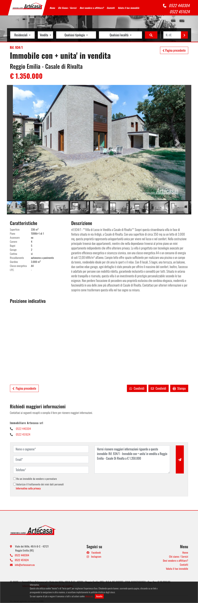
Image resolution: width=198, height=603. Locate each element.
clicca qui (89, 596)
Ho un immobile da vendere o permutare (35, 479)
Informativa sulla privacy (28, 488)
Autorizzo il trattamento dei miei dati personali (38, 486)
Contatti (111, 7)
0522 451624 (180, 11)
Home (52, 7)
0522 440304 (179, 5)
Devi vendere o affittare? (91, 7)
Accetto (99, 596)
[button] (21, 142)
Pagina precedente (174, 50)
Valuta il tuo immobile (128, 7)
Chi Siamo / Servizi (67, 7)
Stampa (179, 388)
